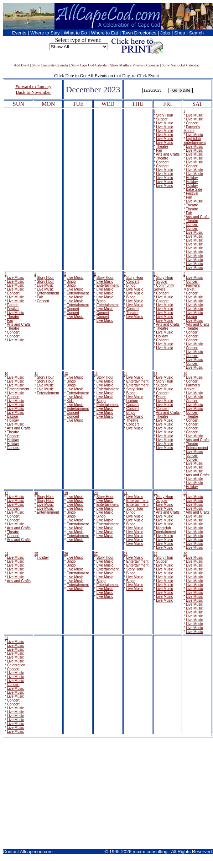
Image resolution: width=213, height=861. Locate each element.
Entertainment (48, 293)
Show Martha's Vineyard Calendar (134, 65)
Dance (161, 397)
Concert (162, 162)
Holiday (192, 178)
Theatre (162, 146)
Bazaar (191, 317)
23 (185, 493)
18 (36, 493)
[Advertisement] (106, 793)
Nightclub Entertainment (194, 141)
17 (6, 493)
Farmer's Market (191, 129)
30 (185, 554)
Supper (161, 119)
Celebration (16, 665)
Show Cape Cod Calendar (89, 65)
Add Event (21, 65)
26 (66, 554)
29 (155, 554)
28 (126, 554)
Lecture (132, 401)
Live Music (164, 123)
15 (155, 373)
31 (6, 638)
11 (36, 373)
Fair (159, 150)
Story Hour (164, 115)
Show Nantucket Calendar (180, 65)
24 (6, 554)
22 (155, 493)
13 (96, 373)
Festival (192, 193)
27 (96, 554)
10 (6, 373)
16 (185, 373)
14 (126, 373)
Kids (70, 401)
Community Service (164, 287)
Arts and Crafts (168, 154)
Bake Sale (194, 189)
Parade (13, 305)
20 (96, 493)
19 (66, 493)
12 (66, 373)
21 (126, 493)
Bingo (71, 281)
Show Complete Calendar (50, 65)
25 (36, 554)
